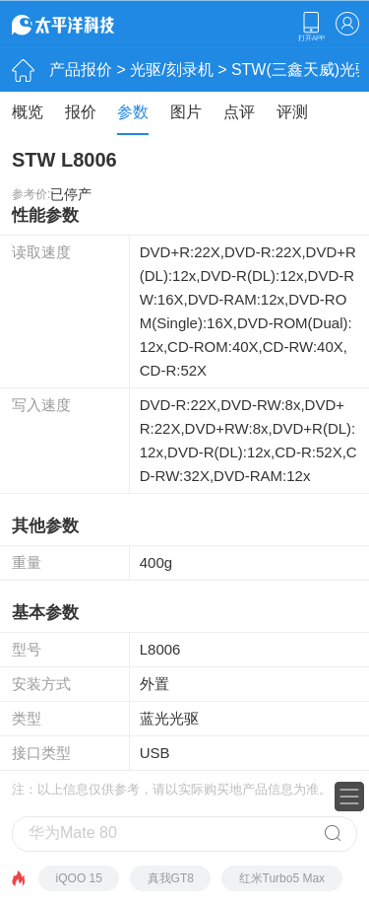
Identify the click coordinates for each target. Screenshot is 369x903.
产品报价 (80, 69)
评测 (292, 112)
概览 (27, 112)
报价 (80, 112)
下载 (311, 26)
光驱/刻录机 (171, 69)
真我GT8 (171, 878)
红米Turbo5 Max (282, 878)
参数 (133, 112)
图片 (186, 112)
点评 (239, 112)
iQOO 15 (79, 878)
